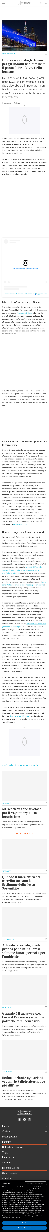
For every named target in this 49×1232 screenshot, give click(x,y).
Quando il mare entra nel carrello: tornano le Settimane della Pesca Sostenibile (21, 883)
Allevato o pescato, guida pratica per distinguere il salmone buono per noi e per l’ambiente (23, 951)
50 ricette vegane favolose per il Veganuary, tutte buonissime (21, 813)
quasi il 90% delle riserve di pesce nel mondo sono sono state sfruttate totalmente (22, 570)
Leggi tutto (16, 902)
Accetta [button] (24, 1223)
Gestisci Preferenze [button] (24, 1228)
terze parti (32, 1194)
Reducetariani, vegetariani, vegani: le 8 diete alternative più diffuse (23, 1082)
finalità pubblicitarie (33, 1202)
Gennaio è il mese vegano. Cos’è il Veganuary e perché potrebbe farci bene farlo (23, 1017)
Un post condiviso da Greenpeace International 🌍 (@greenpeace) (25, 294)
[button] (46, 53)
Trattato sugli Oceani (19, 716)
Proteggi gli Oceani (25, 313)
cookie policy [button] (30, 1193)
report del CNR (20, 524)
